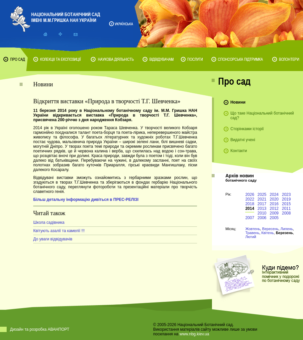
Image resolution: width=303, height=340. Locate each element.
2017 (261, 204)
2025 (261, 194)
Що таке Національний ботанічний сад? (262, 115)
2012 (274, 208)
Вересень (270, 229)
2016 (274, 204)
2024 (274, 194)
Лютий (250, 237)
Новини (237, 102)
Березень (284, 233)
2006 (261, 217)
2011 (286, 208)
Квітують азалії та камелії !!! (59, 230)
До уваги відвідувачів (52, 239)
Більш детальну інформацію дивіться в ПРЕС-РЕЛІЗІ (86, 199)
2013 (261, 208)
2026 (249, 194)
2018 (249, 204)
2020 (274, 199)
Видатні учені (242, 139)
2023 (286, 194)
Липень (286, 229)
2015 (286, 204)
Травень (252, 233)
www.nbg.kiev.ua (194, 334)
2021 (261, 199)
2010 (261, 213)
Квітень (267, 233)
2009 (274, 213)
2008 (286, 213)
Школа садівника (48, 222)
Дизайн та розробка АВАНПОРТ (39, 329)
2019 (286, 199)
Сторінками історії (247, 129)
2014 (249, 208)
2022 (249, 199)
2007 (249, 217)
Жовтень (252, 229)
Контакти (238, 150)
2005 (274, 217)
